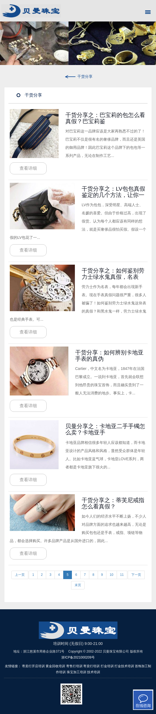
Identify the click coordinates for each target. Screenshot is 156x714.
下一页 (136, 575)
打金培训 (107, 666)
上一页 (20, 575)
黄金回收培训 (55, 666)
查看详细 (28, 168)
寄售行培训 (74, 666)
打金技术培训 (124, 666)
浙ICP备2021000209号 (78, 657)
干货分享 (78, 76)
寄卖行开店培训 (33, 666)
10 (111, 575)
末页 (78, 585)
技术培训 (93, 672)
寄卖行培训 (91, 666)
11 (122, 575)
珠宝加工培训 (76, 672)
